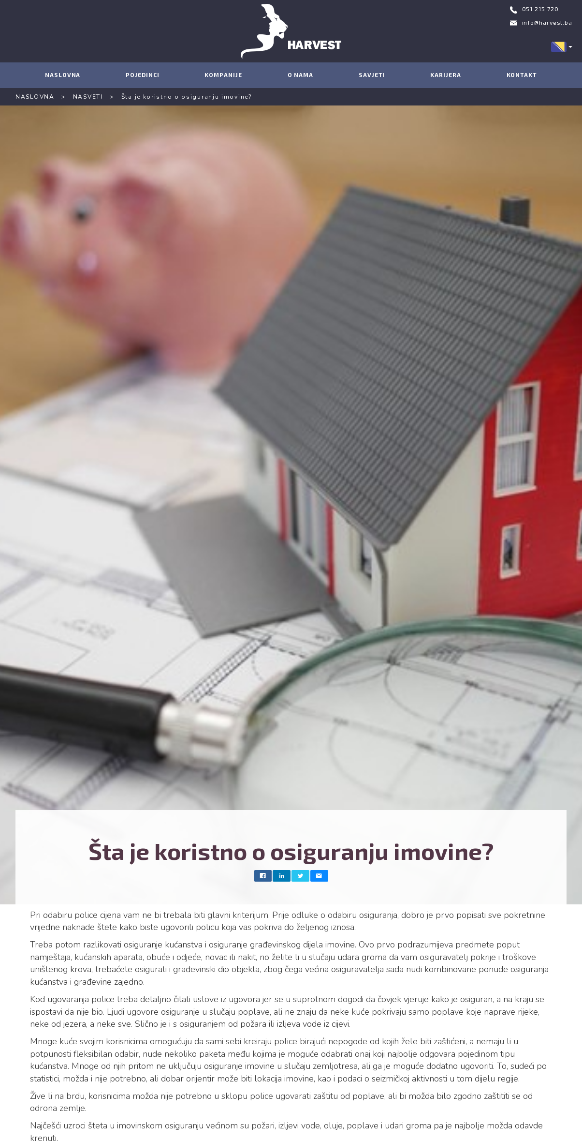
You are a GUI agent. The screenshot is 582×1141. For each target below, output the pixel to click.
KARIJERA (445, 74)
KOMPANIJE (223, 74)
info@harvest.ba (547, 22)
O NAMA (300, 74)
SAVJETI (372, 74)
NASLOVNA (62, 74)
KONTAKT (522, 74)
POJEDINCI (142, 74)
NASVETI (88, 97)
